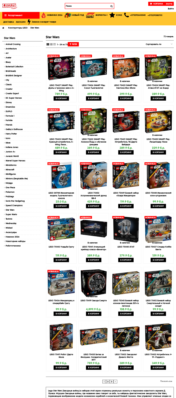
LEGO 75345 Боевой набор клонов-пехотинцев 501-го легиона (126, 303)
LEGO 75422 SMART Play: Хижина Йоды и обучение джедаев (93, 142)
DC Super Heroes (14, 98)
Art (7, 53)
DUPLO (9, 111)
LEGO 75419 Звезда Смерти (94, 300)
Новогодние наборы (15, 241)
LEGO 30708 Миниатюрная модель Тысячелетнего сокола (61, 195)
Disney (9, 102)
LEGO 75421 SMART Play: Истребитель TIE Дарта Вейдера (125, 142)
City (7, 80)
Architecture (11, 48)
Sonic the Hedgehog (15, 201)
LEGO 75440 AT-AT (125, 247)
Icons (8, 138)
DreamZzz (10, 107)
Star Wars (10, 210)
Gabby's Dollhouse (14, 129)
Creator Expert (12, 93)
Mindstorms (11, 165)
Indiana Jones (12, 147)
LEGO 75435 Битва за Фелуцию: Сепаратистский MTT (94, 357)
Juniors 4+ (10, 151)
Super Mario (11, 214)
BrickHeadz (11, 71)
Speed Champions (14, 205)
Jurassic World (12, 156)
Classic (9, 84)
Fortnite (9, 120)
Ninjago (9, 183)
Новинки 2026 (12, 237)
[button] (135, 15)
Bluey (8, 62)
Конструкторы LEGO (17, 28)
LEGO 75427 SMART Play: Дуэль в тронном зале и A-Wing (61, 88)
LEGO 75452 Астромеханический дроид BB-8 (94, 195)
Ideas (8, 143)
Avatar (8, 57)
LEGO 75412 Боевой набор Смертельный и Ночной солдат (158, 303)
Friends (9, 125)
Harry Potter (11, 134)
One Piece (10, 187)
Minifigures (11, 174)
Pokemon (10, 192)
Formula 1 (10, 116)
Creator (9, 89)
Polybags (10, 196)
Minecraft (10, 169)
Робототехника (13, 246)
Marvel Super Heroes (15, 160)
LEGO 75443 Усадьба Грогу (61, 247)
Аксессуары (11, 232)
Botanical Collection (14, 66)
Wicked (9, 228)
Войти (170, 8)
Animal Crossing (13, 44)
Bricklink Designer (14, 75)
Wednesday (11, 223)
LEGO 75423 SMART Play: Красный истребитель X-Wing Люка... (61, 142)
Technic (9, 219)
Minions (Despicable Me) (17, 178)
